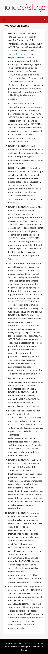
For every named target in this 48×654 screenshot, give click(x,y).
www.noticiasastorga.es (20, 54)
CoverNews (32, 646)
